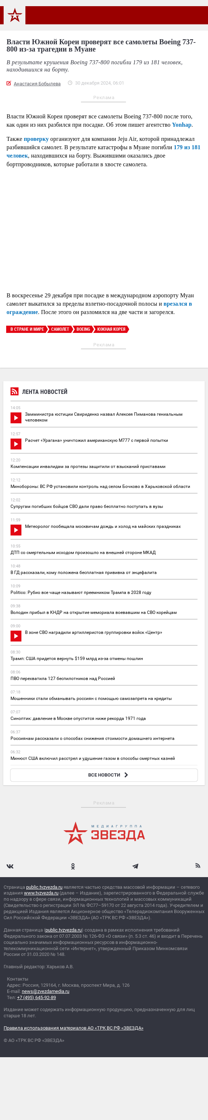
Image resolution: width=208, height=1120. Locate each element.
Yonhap (182, 125)
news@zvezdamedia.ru (45, 991)
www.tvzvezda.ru (41, 893)
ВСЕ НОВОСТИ (109, 775)
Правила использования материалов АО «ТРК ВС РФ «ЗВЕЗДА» (73, 1028)
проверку (36, 139)
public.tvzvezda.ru (44, 887)
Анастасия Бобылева (37, 83)
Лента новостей (39, 392)
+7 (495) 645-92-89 (36, 997)
